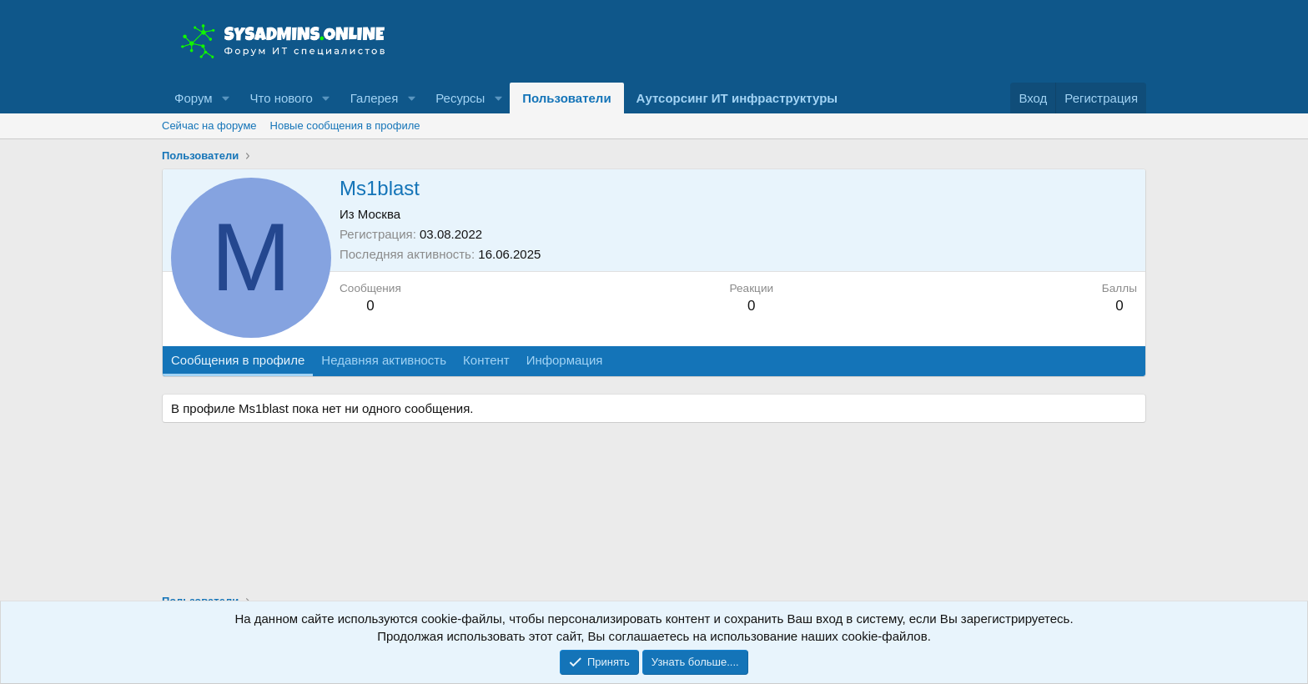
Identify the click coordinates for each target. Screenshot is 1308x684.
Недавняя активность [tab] (383, 360)
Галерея (374, 98)
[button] (225, 98)
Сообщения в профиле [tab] (237, 360)
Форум (193, 98)
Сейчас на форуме (209, 125)
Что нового (280, 98)
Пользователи (566, 98)
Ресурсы (460, 98)
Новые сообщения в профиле (345, 125)
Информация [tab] (564, 360)
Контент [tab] (486, 360)
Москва (379, 214)
